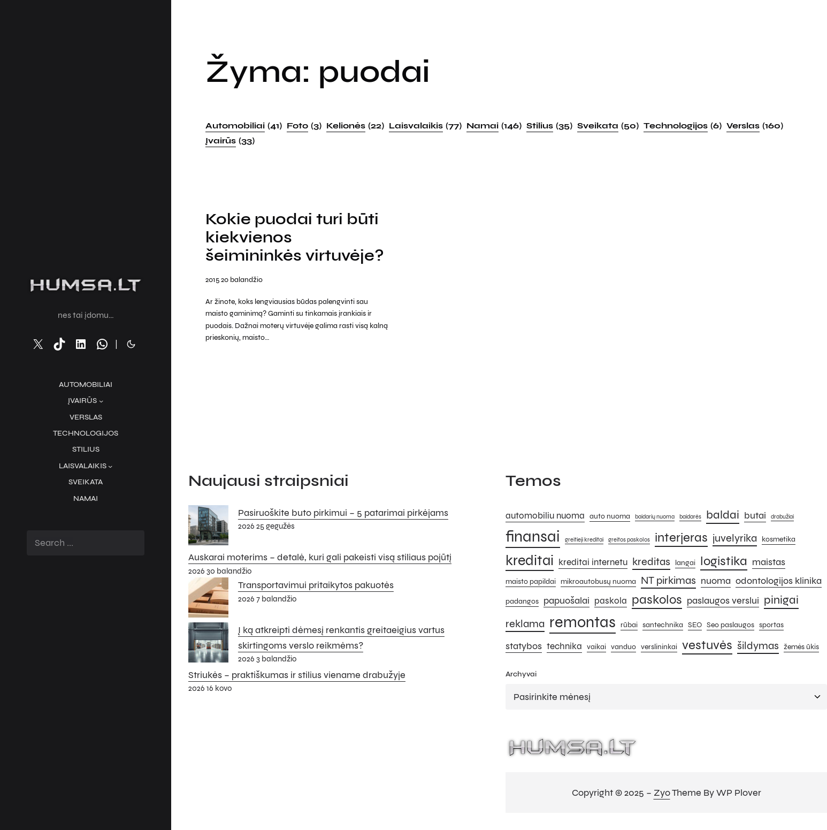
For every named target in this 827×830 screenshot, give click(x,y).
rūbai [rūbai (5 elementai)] (629, 624)
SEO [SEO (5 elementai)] (695, 624)
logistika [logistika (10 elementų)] (723, 561)
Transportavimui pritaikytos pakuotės (316, 585)
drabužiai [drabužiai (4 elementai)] (782, 516)
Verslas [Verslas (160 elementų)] (754, 126)
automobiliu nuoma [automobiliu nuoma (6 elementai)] (545, 516)
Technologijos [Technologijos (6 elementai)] (683, 126)
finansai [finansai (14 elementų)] (533, 536)
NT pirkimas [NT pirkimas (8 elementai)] (668, 580)
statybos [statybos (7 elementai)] (524, 646)
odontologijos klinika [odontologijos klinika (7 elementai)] (779, 581)
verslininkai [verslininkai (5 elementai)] (659, 646)
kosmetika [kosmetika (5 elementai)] (778, 539)
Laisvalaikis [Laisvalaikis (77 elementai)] (425, 126)
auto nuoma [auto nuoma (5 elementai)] (609, 516)
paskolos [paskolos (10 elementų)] (657, 599)
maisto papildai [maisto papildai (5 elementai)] (531, 581)
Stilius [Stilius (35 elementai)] (549, 126)
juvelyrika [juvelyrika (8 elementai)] (735, 538)
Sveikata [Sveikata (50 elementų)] (608, 126)
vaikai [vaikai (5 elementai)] (596, 646)
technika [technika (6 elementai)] (564, 646)
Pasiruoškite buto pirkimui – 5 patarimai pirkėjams (343, 513)
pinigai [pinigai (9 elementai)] (781, 599)
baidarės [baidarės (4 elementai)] (690, 516)
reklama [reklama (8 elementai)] (525, 623)
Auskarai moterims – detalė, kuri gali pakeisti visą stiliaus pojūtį (319, 557)
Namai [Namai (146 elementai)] (494, 126)
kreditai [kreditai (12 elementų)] (530, 560)
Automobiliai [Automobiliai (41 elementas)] (243, 126)
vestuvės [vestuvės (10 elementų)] (707, 645)
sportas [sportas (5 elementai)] (771, 624)
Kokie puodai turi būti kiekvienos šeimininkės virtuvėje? (294, 237)
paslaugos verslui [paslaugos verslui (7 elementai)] (723, 600)
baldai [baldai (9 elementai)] (722, 514)
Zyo (662, 792)
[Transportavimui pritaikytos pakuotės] (208, 599)
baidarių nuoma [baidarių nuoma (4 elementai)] (655, 516)
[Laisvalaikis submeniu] (110, 466)
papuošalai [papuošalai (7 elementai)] (566, 600)
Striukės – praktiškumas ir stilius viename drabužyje (296, 675)
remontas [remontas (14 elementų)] (582, 622)
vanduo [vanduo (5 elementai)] (623, 646)
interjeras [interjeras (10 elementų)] (681, 537)
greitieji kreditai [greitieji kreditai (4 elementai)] (584, 539)
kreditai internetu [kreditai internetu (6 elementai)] (592, 562)
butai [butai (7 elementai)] (755, 515)
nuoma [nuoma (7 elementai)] (716, 581)
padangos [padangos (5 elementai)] (522, 601)
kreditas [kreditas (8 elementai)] (651, 561)
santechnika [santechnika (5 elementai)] (662, 624)
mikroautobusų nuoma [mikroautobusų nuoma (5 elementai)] (598, 581)
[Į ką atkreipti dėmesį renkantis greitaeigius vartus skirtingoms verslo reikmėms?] (208, 644)
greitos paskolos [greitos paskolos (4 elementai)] (629, 539)
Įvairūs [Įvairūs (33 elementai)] (230, 141)
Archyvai (521, 674)
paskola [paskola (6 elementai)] (610, 601)
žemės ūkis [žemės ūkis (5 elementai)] (801, 646)
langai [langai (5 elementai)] (685, 562)
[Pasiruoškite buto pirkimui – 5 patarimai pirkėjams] (208, 527)
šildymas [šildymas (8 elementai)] (758, 645)
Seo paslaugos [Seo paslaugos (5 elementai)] (730, 624)
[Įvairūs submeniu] (101, 401)
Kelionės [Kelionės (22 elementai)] (355, 126)
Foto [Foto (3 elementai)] (304, 126)
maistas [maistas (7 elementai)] (768, 562)
